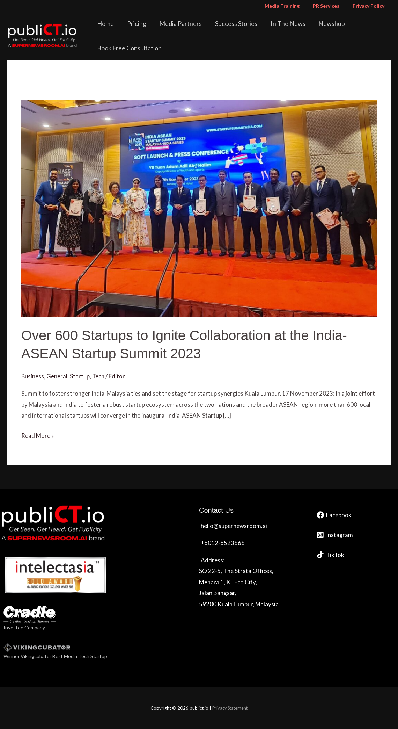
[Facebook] (334, 515)
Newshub (313, 23)
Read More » (37, 434)
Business (32, 376)
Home (107, 23)
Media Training (290, 6)
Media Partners (174, 23)
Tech (99, 376)
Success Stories (226, 23)
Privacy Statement (230, 708)
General (57, 376)
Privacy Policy (370, 6)
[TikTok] (330, 555)
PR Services (331, 6)
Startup (80, 376)
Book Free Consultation (131, 48)
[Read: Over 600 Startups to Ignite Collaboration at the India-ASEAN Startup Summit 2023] (199, 207)
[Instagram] (335, 535)
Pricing (134, 23)
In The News (273, 23)
